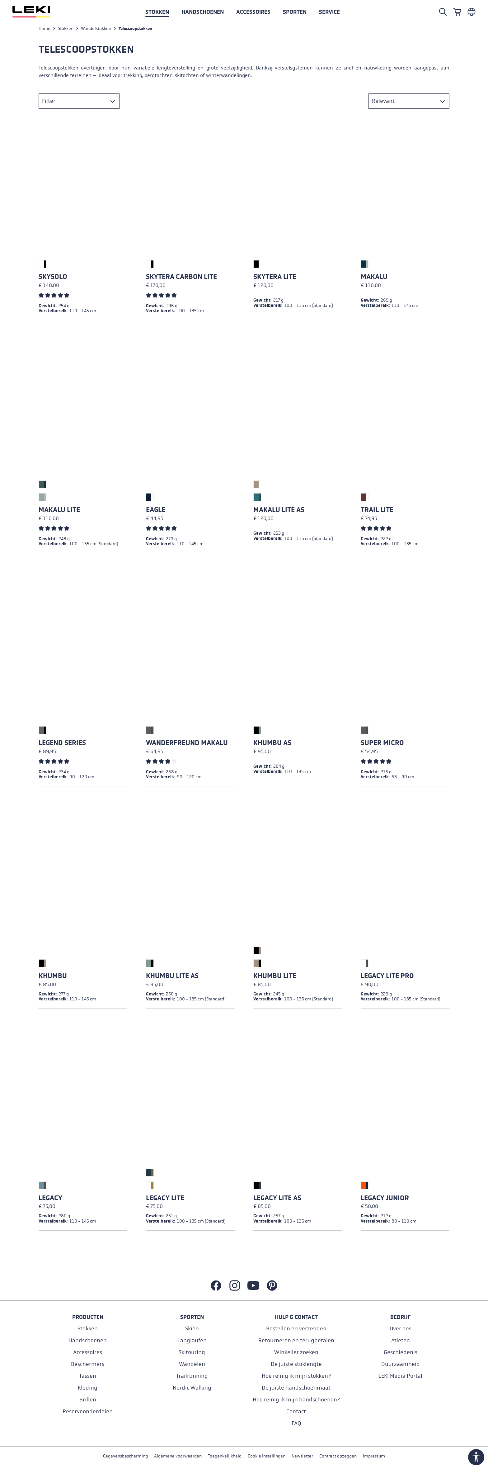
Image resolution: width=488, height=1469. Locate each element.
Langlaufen (192, 1340)
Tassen (87, 1375)
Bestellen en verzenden (296, 1328)
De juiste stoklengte (296, 1364)
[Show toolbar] (476, 1457)
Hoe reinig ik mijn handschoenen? (296, 1399)
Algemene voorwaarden (178, 1456)
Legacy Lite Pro (387, 977)
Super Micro (382, 744)
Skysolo (53, 278)
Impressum (374, 1456)
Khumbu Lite (274, 977)
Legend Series (62, 744)
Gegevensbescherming (125, 1456)
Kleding (87, 1387)
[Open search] (443, 12)
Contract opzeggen (338, 1456)
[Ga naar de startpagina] (37, 11)
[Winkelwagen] (457, 12)
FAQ (296, 1423)
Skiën (192, 1328)
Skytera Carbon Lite (181, 278)
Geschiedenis (400, 1352)
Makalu (374, 278)
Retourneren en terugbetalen (296, 1340)
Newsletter (302, 1456)
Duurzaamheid (400, 1364)
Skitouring (192, 1352)
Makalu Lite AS (278, 511)
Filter (48, 102)
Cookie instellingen (266, 1456)
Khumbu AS (272, 744)
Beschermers (87, 1364)
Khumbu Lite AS (172, 977)
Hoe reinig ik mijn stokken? (296, 1375)
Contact (296, 1411)
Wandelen (192, 1364)
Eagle (155, 511)
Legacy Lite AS (277, 1199)
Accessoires (87, 1352)
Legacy (50, 1199)
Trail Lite (377, 511)
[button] (295, 12)
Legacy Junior (385, 1199)
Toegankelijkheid (225, 1456)
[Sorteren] (408, 102)
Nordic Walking (192, 1387)
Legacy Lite (165, 1199)
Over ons (400, 1328)
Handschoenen (87, 1340)
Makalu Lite (59, 511)
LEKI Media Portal (400, 1375)
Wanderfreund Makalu (187, 744)
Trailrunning (192, 1375)
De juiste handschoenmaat (296, 1387)
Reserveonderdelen (88, 1411)
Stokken (87, 1328)
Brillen (87, 1399)
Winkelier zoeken (296, 1352)
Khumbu (53, 977)
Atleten (400, 1340)
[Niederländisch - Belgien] (471, 12)
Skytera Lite (274, 278)
